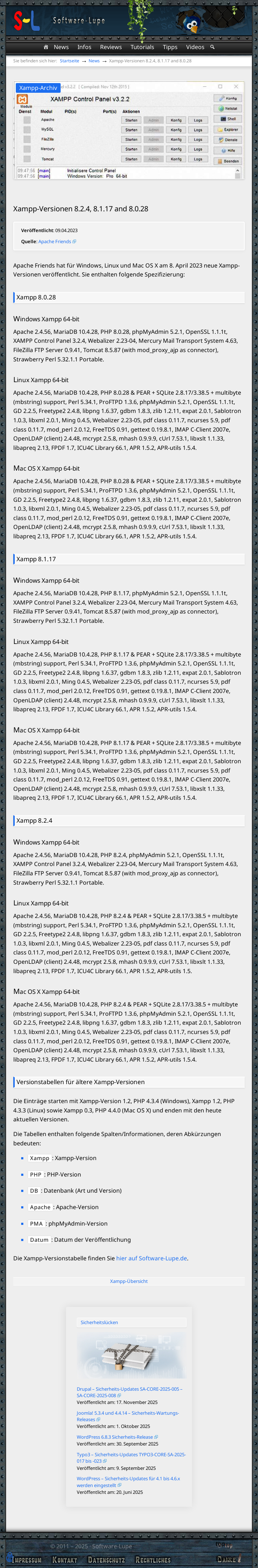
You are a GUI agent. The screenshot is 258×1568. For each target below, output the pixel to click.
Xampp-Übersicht (129, 1281)
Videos (195, 47)
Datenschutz (106, 1559)
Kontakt (65, 1559)
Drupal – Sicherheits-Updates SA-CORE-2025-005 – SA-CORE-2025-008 (130, 1392)
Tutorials (142, 47)
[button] (10, 1558)
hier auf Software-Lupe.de (151, 1258)
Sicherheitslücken (99, 1322)
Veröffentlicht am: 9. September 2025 (116, 1468)
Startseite (69, 61)
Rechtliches (153, 1559)
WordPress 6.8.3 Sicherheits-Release (115, 1437)
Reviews (111, 47)
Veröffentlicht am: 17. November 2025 (117, 1402)
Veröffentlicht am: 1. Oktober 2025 (113, 1426)
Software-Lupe (112, 1546)
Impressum (26, 1559)
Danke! (225, 1559)
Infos (85, 47)
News (61, 47)
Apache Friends (54, 241)
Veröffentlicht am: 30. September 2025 (117, 1443)
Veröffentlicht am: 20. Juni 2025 (110, 1492)
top (220, 1544)
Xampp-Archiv (38, 88)
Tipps (170, 47)
